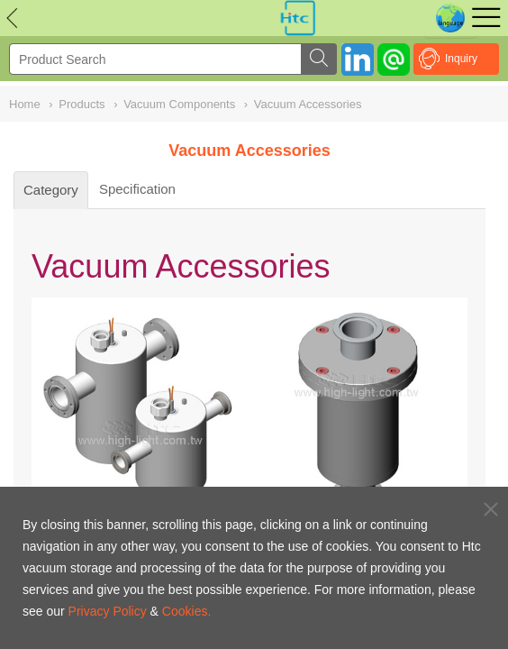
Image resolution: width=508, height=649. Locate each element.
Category (50, 189)
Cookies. (186, 611)
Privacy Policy (107, 611)
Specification (137, 189)
